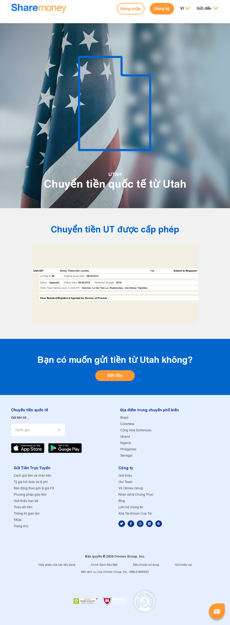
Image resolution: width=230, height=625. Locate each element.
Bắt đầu (115, 375)
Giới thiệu (125, 475)
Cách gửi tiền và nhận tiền (32, 475)
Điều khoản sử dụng (146, 565)
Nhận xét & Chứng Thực (135, 494)
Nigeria (125, 443)
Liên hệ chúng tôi (130, 507)
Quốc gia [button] (22, 430)
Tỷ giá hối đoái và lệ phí (31, 482)
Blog (121, 501)
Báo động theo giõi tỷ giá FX (34, 488)
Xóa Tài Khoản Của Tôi (135, 513)
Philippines (128, 449)
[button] (207, 8)
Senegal (126, 455)
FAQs (17, 520)
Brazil (124, 418)
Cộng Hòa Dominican (135, 430)
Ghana (125, 436)
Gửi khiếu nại (183, 565)
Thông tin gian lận (27, 513)
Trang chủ (21, 526)
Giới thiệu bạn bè (26, 501)
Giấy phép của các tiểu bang (56, 565)
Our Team (125, 482)
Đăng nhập (131, 8)
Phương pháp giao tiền (30, 494)
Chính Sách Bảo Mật (104, 565)
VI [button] (182, 8)
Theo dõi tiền (23, 507)
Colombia (127, 424)
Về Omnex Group (130, 488)
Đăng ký (162, 8)
